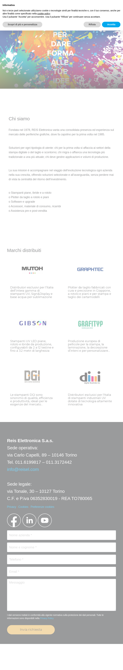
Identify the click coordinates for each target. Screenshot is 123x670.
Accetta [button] (111, 24)
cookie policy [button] (43, 13)
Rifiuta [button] (92, 24)
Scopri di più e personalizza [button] (22, 24)
